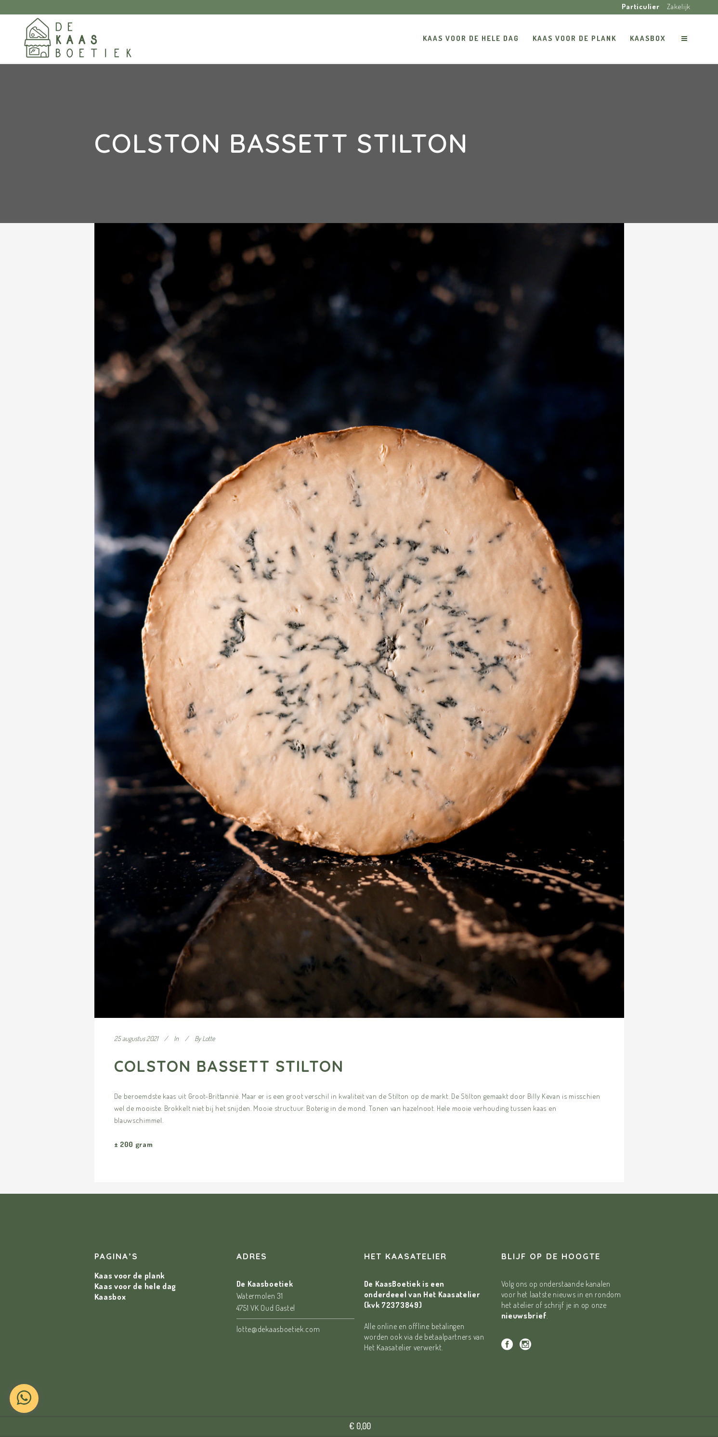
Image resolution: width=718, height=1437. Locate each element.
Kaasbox (110, 1297)
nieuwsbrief (524, 1315)
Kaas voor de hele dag (135, 1286)
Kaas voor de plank (130, 1275)
